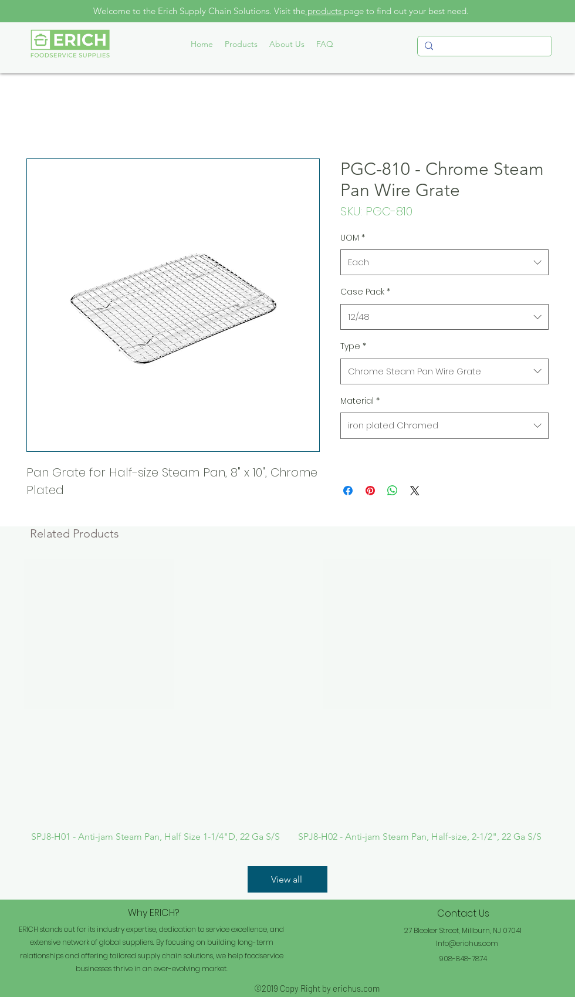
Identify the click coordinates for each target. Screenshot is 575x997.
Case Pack (365, 292)
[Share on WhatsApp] (392, 491)
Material (360, 401)
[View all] (287, 879)
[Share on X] (415, 491)
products (324, 10)
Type (353, 346)
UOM (352, 238)
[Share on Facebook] (348, 491)
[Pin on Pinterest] (370, 491)
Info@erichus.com (467, 943)
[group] (287, 701)
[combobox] (444, 262)
